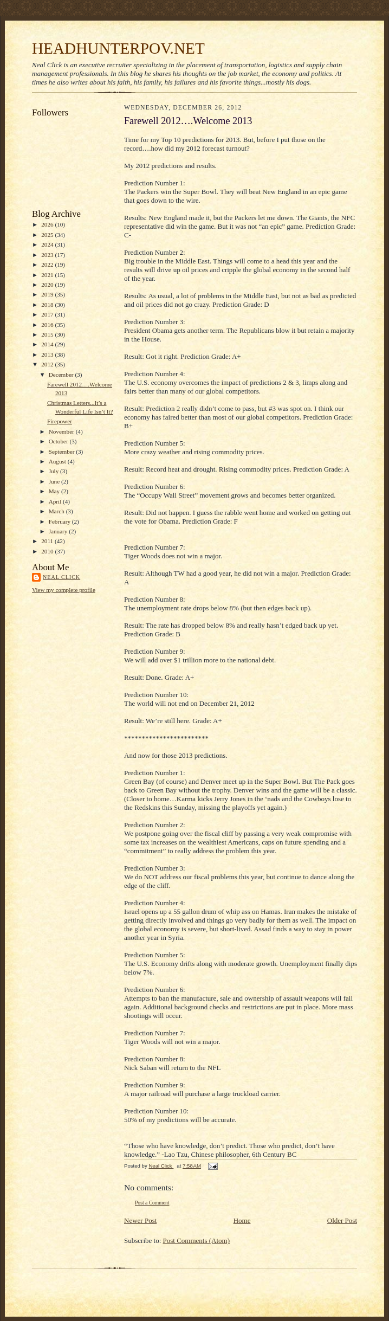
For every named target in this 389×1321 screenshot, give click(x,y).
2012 (48, 364)
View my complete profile (63, 590)
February (60, 521)
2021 (48, 275)
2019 (48, 294)
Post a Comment (152, 1203)
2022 (48, 264)
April (56, 501)
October (59, 441)
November (62, 431)
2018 (48, 304)
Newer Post (140, 1220)
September (62, 451)
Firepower (59, 421)
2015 (48, 334)
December (62, 374)
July (54, 471)
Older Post (342, 1220)
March (57, 511)
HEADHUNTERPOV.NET (118, 48)
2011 (48, 541)
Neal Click (61, 577)
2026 (48, 224)
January (59, 531)
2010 (48, 551)
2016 (48, 324)
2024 (48, 244)
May (55, 491)
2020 (48, 284)
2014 (48, 344)
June (55, 481)
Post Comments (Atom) (196, 1240)
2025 (48, 234)
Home (242, 1220)
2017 (48, 314)
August (58, 461)
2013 (48, 354)
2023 (48, 255)
